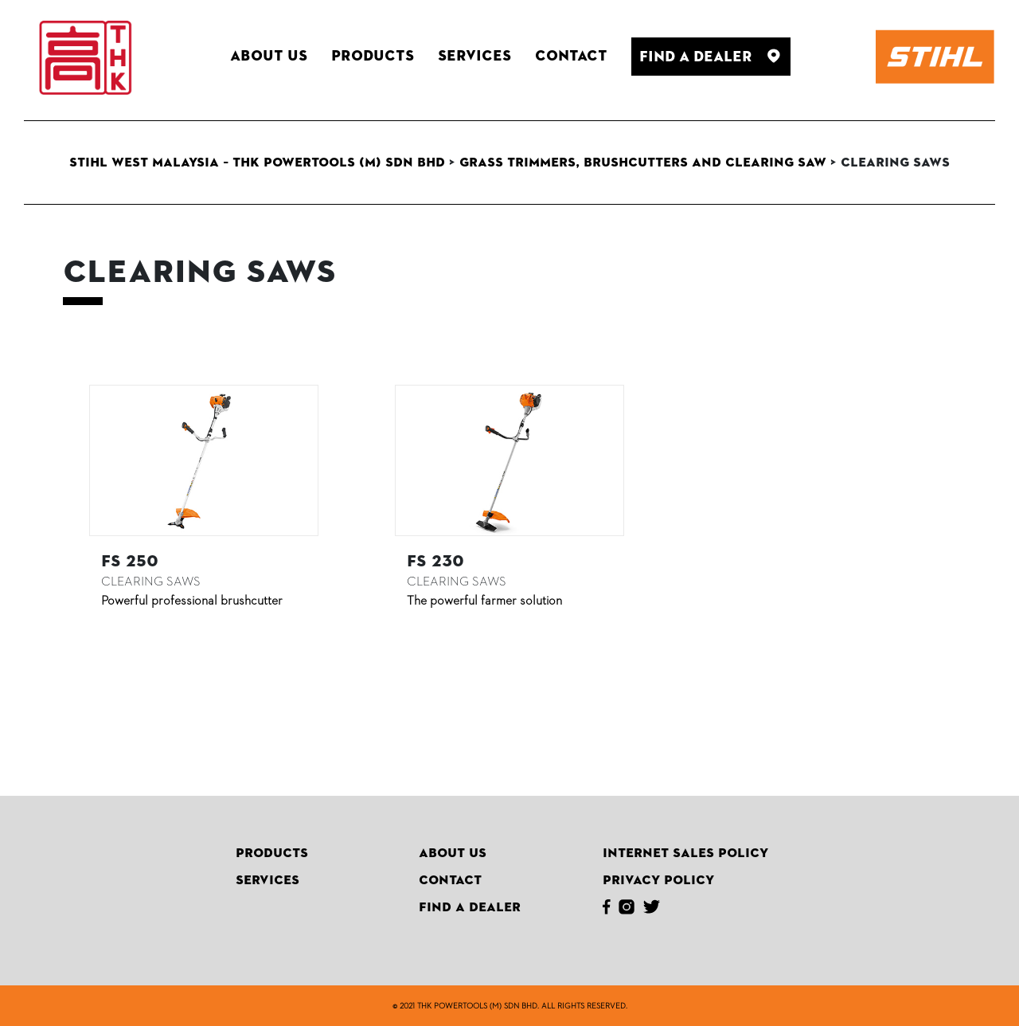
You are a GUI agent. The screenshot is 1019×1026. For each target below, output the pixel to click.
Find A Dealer (470, 907)
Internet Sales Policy (685, 853)
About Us (452, 853)
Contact (450, 880)
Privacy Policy (658, 880)
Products (272, 853)
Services (267, 880)
